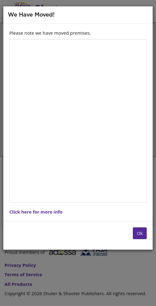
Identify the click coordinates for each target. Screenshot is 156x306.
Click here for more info (36, 212)
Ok (140, 233)
